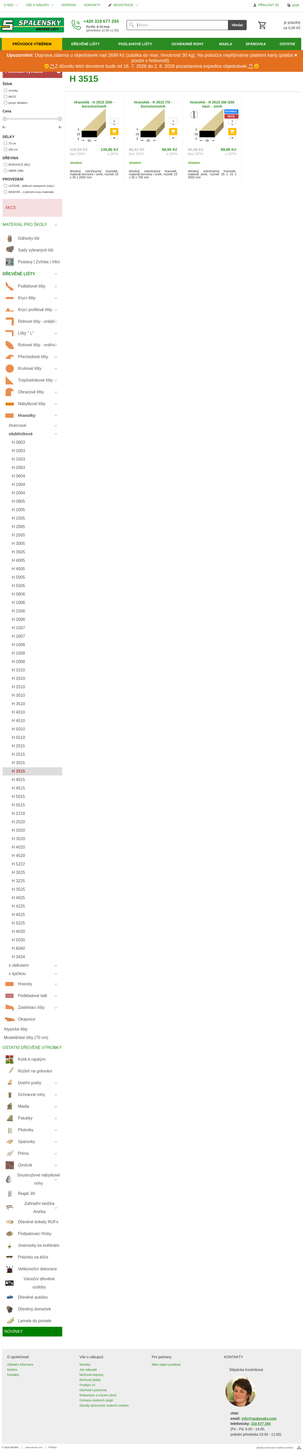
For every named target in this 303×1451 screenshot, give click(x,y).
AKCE (10, 96)
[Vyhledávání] (177, 25)
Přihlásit (52, 1447)
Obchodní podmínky (93, 1390)
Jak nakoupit (88, 1370)
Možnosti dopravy (91, 1375)
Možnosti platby (90, 1380)
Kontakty (13, 1375)
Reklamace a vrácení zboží (98, 1395)
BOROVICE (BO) (17, 164)
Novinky (84, 1364)
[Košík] (278, 25)
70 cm (10, 143)
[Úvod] (32, 25)
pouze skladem (15, 102)
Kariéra (12, 1370)
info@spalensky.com (259, 1419)
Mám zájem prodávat (166, 1364)
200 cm (11, 149)
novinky (11, 90)
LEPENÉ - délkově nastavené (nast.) (29, 185)
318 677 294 (260, 1424)
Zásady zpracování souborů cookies (104, 1405)
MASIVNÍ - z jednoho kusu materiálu (29, 191)
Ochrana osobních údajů (96, 1400)
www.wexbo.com (34, 1447)
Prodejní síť (87, 1385)
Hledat (237, 25)
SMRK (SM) (14, 170)
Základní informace (20, 1364)
